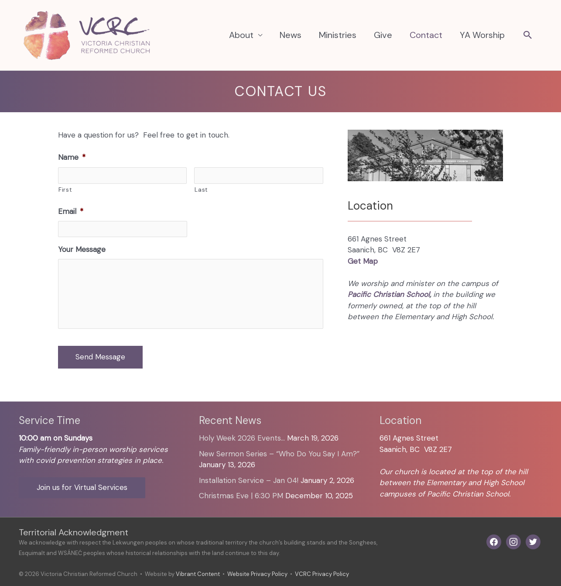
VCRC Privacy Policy (322, 574)
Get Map (363, 261)
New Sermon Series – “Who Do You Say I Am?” (279, 453)
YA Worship (482, 35)
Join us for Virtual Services (82, 487)
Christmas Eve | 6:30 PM (241, 495)
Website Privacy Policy (257, 574)
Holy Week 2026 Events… (242, 438)
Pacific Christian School (389, 294)
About (241, 35)
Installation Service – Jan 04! (248, 480)
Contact (426, 35)
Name (72, 157)
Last (201, 189)
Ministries (337, 35)
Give (383, 35)
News (290, 35)
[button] (528, 35)
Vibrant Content (198, 574)
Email (70, 211)
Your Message (82, 249)
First (65, 189)
